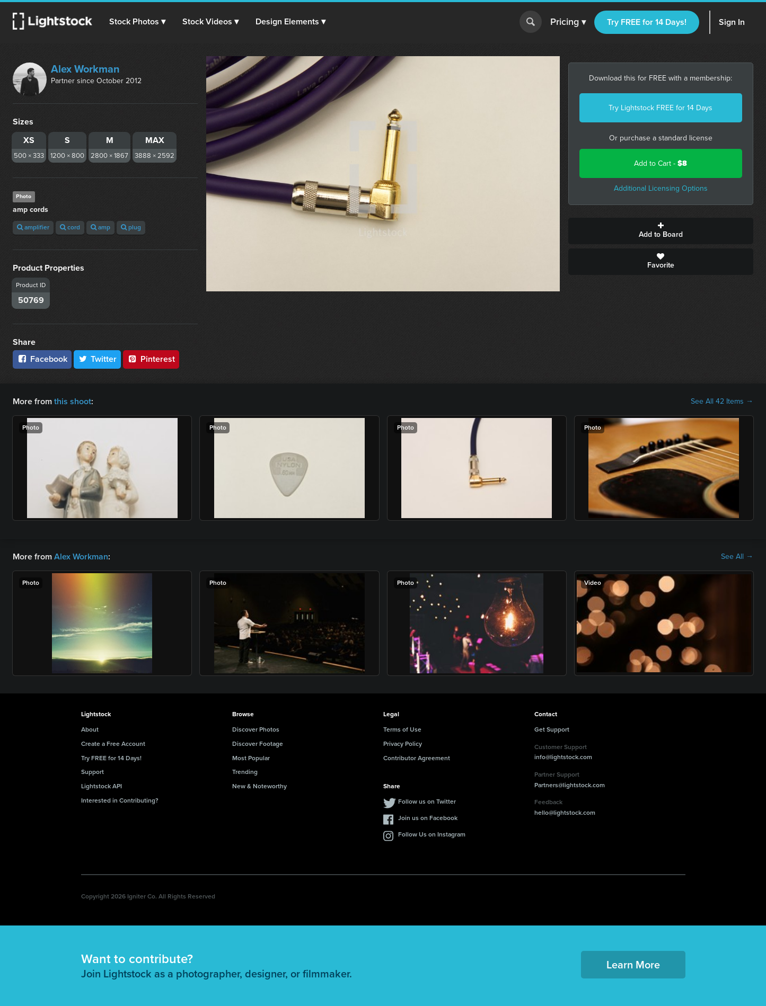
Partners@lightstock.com (569, 785)
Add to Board (661, 231)
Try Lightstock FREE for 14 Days (660, 107)
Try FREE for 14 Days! (646, 22)
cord (70, 227)
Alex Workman (85, 69)
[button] (137, 21)
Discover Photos (255, 729)
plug (131, 227)
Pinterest (151, 359)
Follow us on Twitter (427, 801)
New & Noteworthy (259, 786)
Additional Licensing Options (661, 188)
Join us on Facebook (427, 818)
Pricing (568, 22)
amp (100, 227)
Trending (245, 772)
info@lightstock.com (563, 757)
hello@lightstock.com (564, 812)
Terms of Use (402, 729)
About (90, 729)
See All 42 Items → (722, 401)
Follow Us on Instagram (431, 834)
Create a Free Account (113, 744)
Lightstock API (101, 786)
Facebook (42, 359)
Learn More (633, 965)
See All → (737, 556)
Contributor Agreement (416, 758)
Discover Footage (257, 744)
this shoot (72, 401)
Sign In (732, 22)
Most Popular (251, 758)
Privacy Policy (402, 744)
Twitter (97, 359)
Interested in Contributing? (120, 800)
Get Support (551, 729)
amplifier (33, 227)
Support (92, 772)
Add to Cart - (660, 163)
